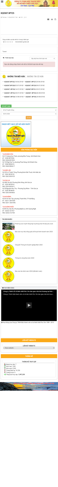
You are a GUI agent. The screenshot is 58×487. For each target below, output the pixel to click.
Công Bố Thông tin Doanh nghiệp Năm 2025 (29, 342)
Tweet (4, 149)
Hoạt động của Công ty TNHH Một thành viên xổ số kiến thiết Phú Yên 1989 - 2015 (27, 420)
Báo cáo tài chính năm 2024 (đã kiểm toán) (28, 368)
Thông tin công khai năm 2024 (24, 355)
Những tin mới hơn (16, 174)
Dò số (28, 215)
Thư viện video (8, 385)
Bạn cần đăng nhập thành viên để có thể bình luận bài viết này (24, 161)
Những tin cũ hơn (35, 174)
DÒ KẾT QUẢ (6, 203)
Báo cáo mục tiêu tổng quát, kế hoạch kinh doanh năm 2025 (34, 329)
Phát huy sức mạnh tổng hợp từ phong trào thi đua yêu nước (34, 321)
